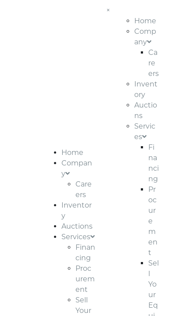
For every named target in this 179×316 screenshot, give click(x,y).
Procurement (85, 279)
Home (72, 152)
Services (78, 237)
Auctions (77, 226)
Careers (153, 63)
